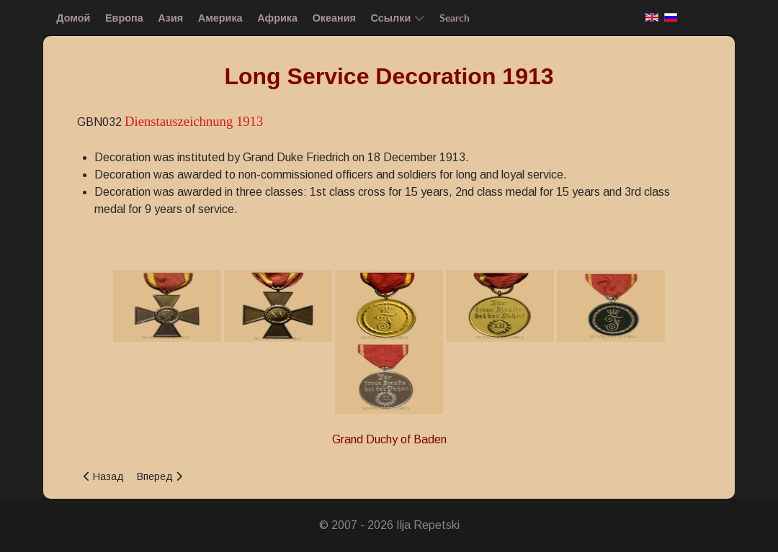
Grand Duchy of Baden (389, 439)
